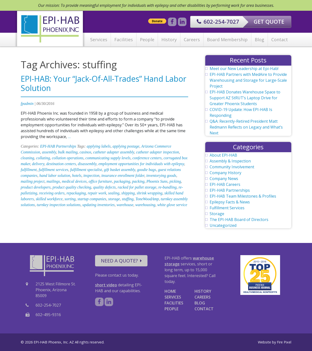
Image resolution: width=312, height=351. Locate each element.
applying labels (99, 146)
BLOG (200, 303)
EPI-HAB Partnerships (58, 146)
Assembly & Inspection (230, 161)
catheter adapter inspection (157, 152)
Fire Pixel (284, 342)
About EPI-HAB (223, 155)
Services (98, 39)
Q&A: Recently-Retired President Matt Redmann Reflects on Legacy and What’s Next (246, 127)
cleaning (27, 158)
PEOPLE (171, 308)
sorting (70, 199)
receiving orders (52, 193)
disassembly (87, 164)
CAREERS (203, 297)
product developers (35, 187)
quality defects (104, 187)
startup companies (92, 199)
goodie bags (146, 170)
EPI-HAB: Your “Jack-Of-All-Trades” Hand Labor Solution (103, 83)
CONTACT (204, 308)
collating (43, 158)
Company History (225, 172)
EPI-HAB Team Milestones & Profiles (243, 196)
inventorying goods (161, 175)
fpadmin (27, 103)
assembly (49, 152)
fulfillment (29, 170)
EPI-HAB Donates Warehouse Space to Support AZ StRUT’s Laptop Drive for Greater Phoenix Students (245, 97)
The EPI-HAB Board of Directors (239, 219)
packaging (122, 181)
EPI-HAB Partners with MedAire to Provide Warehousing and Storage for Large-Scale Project (248, 80)
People (147, 39)
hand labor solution (54, 175)
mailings (53, 181)
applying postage (126, 146)
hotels (76, 175)
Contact (279, 39)
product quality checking (71, 187)
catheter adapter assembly (113, 152)
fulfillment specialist (86, 170)
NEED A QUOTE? (121, 260)
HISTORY (203, 291)
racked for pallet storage (137, 187)
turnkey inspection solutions (59, 205)
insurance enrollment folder (122, 175)
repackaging (76, 193)
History (169, 39)
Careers (192, 39)
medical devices (74, 181)
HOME (170, 291)
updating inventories (98, 205)
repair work (97, 193)
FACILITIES (174, 303)
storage (114, 199)
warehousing (145, 205)
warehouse (125, 205)
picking (175, 181)
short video (106, 285)
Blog (259, 39)
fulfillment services (53, 170)
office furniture (100, 181)
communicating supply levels (107, 158)
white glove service (172, 205)
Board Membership (227, 39)
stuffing (128, 199)
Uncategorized (223, 225)
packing (138, 181)
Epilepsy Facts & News (230, 202)
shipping (128, 193)
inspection (91, 175)
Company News (224, 178)
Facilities (123, 39)
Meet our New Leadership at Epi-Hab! (244, 68)
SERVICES (173, 297)
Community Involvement (232, 167)
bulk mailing (68, 152)
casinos (85, 152)
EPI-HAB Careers (225, 184)
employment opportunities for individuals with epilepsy (141, 164)
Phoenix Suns (157, 181)
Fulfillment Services (227, 208)
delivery (38, 164)
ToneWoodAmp (147, 199)
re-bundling (167, 187)
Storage (217, 213)
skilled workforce (49, 199)
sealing (113, 193)
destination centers (61, 164)
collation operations (67, 158)
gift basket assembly (119, 170)
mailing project (33, 181)
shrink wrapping (149, 193)
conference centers (147, 158)
